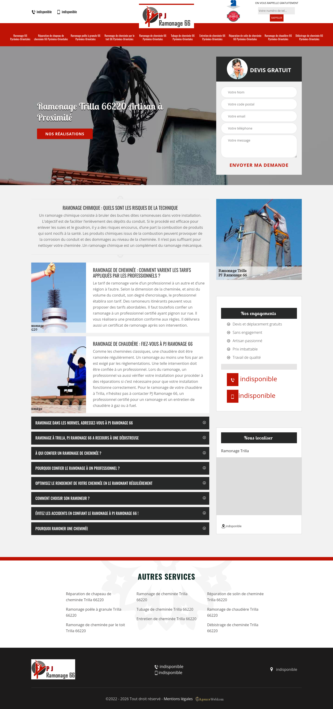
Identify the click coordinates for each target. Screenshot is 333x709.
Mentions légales (178, 698)
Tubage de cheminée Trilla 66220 (164, 609)
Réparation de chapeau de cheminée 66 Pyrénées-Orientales (51, 37)
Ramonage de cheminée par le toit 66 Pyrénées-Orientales (120, 37)
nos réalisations (64, 133)
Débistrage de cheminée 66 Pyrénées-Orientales (309, 37)
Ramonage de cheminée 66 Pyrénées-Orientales (152, 37)
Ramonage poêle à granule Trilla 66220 (93, 612)
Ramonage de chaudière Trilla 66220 (233, 612)
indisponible (41, 12)
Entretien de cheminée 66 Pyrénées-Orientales (212, 37)
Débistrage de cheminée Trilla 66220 (233, 627)
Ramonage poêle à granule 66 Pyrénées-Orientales (85, 37)
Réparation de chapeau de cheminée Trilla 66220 (88, 596)
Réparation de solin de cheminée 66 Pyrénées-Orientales (245, 37)
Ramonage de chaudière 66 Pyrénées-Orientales (278, 37)
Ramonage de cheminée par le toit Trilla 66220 (95, 627)
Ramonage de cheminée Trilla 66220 (161, 596)
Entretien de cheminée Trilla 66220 (166, 618)
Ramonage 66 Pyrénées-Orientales (20, 37)
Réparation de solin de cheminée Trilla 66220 (235, 596)
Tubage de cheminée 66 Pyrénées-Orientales (183, 37)
